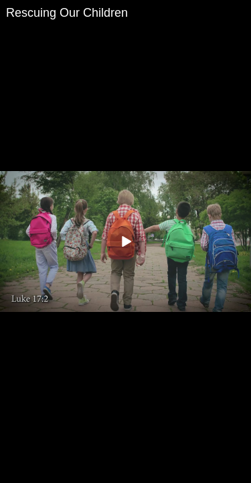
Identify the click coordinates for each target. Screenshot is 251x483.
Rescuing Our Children (67, 12)
